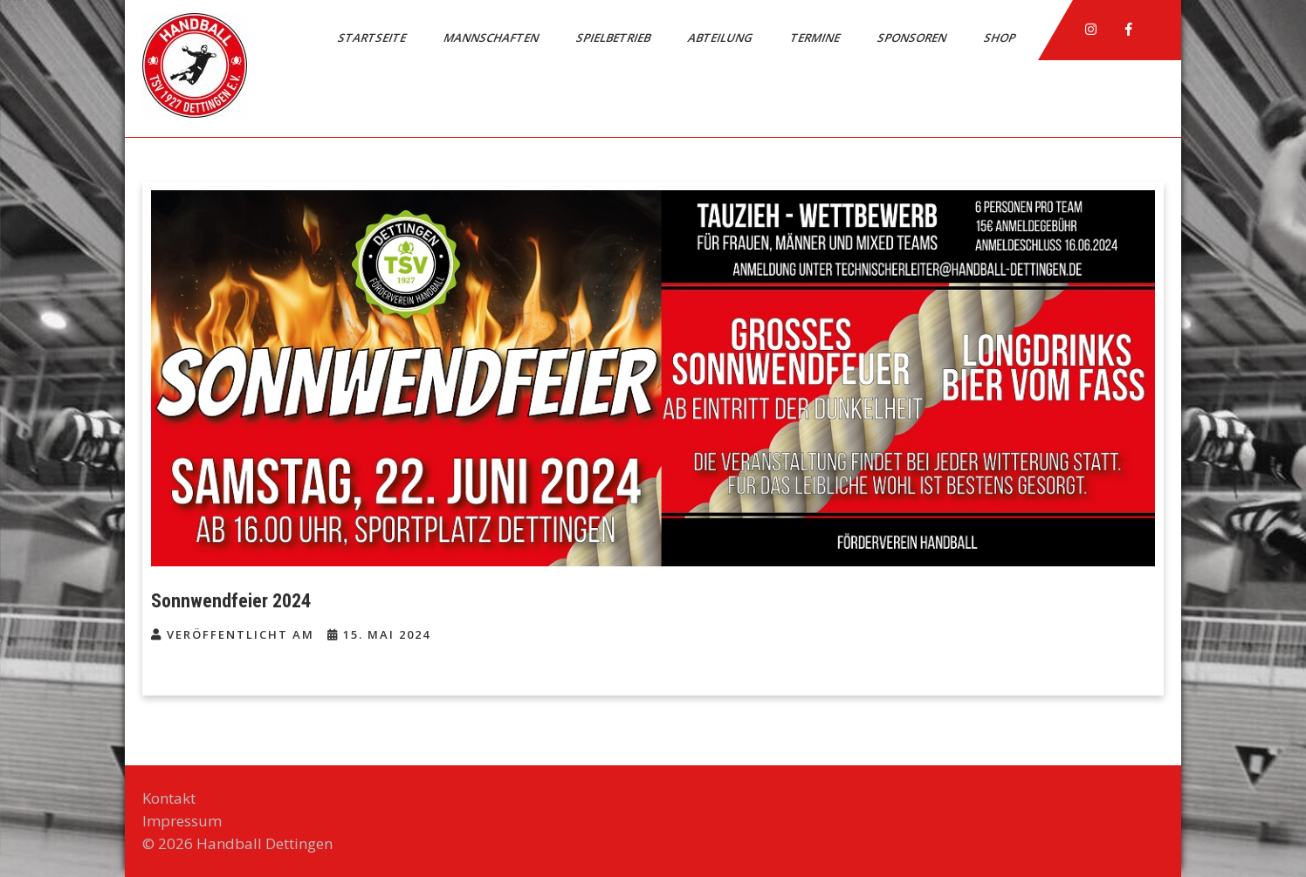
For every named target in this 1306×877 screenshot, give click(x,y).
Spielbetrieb (614, 37)
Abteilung (721, 37)
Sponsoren (913, 37)
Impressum (182, 821)
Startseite (373, 37)
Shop (1001, 37)
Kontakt (169, 798)
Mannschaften (492, 37)
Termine (816, 37)
